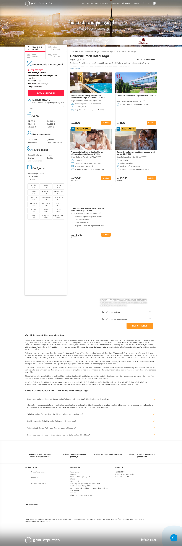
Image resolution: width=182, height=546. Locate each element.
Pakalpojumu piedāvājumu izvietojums (86, 483)
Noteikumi (74, 481)
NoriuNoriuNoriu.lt (38, 483)
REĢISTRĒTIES (142, 326)
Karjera (73, 493)
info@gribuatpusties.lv (124, 474)
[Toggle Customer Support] (174, 538)
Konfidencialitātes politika (80, 486)
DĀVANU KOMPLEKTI (46, 93)
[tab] (91, 399)
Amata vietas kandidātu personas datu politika (89, 488)
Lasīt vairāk (75, 68)
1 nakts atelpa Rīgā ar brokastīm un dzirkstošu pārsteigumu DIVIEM (87, 153)
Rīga (72, 59)
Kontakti (73, 474)
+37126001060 (121, 472)
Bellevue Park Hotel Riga (86, 101)
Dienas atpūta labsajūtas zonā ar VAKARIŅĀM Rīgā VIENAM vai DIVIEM (88, 97)
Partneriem (74, 490)
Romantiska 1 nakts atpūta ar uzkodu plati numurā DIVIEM (136, 153)
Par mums (74, 472)
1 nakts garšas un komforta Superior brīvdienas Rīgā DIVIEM (87, 209)
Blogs (72, 479)
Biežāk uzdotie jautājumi (80, 477)
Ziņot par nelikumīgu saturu (81, 495)
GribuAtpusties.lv (38, 472)
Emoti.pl (34, 478)
